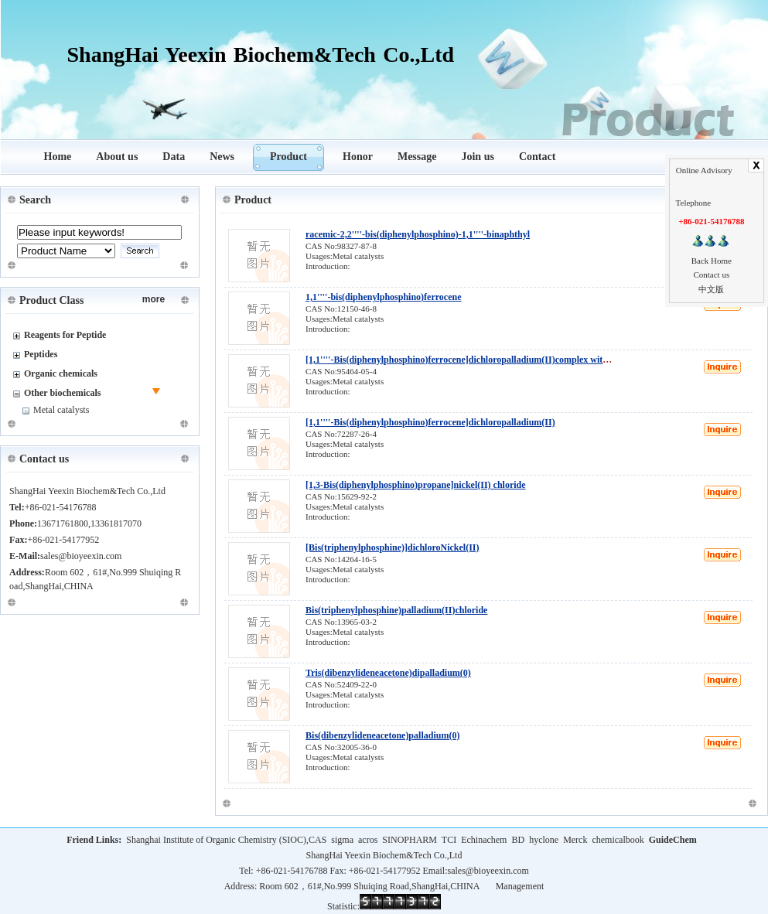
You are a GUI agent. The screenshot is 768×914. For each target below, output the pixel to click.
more (153, 299)
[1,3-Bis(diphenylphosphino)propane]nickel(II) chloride (415, 484)
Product (288, 156)
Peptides (40, 354)
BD (517, 839)
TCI (449, 839)
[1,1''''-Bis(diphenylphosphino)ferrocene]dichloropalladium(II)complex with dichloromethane (491, 359)
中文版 (711, 289)
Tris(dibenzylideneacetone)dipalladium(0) (388, 672)
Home (58, 156)
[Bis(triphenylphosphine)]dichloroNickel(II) (392, 547)
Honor (358, 156)
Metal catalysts (61, 409)
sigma (342, 839)
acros (367, 839)
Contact (537, 156)
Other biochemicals (62, 392)
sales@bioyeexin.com (487, 870)
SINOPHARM (409, 839)
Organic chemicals (60, 373)
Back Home (711, 260)
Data (173, 156)
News (222, 156)
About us (117, 156)
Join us (477, 156)
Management (520, 886)
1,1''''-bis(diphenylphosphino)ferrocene (383, 297)
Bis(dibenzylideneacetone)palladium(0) (382, 735)
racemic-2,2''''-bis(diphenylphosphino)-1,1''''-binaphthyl (417, 234)
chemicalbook (617, 839)
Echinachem (484, 839)
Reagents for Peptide (65, 334)
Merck (575, 839)
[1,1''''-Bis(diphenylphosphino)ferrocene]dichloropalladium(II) (430, 422)
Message (417, 156)
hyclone (543, 839)
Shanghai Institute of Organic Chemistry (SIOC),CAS (226, 839)
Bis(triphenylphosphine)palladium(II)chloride (396, 610)
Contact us (711, 274)
